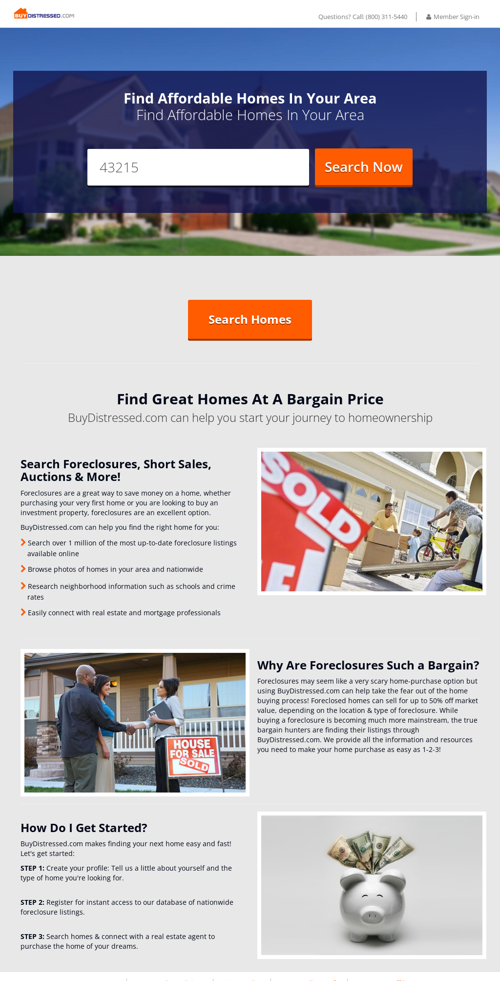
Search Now (364, 174)
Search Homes (250, 326)
